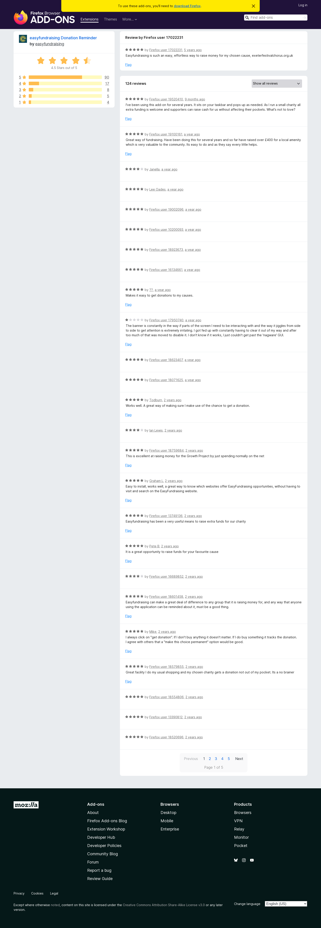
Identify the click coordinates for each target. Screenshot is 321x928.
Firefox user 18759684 (166, 450)
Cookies (37, 893)
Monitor (241, 837)
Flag (128, 64)
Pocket (240, 845)
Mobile (166, 820)
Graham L (156, 481)
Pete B (154, 546)
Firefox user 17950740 (166, 320)
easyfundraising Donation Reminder (63, 37)
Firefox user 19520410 (166, 99)
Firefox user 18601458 (166, 596)
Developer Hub (101, 837)
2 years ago (172, 400)
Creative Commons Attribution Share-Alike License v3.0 (164, 905)
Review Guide (100, 878)
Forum (93, 862)
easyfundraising (49, 44)
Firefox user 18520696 (166, 737)
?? (151, 290)
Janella (154, 169)
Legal (54, 893)
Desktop (168, 812)
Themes (110, 19)
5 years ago (193, 50)
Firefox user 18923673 (166, 249)
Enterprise (169, 829)
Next (239, 758)
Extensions (89, 19)
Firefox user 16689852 (166, 576)
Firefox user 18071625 (166, 380)
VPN (238, 820)
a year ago (192, 134)
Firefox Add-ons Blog (107, 820)
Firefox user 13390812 (166, 717)
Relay (239, 829)
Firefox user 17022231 (165, 50)
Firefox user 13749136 (166, 516)
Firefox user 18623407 (166, 360)
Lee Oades (157, 189)
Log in (302, 5)
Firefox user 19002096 (166, 209)
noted (55, 905)
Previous (191, 758)
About (93, 812)
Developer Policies (104, 845)
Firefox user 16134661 (165, 270)
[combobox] (275, 18)
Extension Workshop (106, 829)
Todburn (155, 400)
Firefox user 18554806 (166, 697)
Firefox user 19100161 (165, 134)
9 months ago (195, 99)
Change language (247, 904)
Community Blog (102, 853)
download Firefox (187, 6)
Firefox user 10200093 (166, 229)
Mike (152, 631)
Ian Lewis (156, 430)
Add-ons (95, 804)
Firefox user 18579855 (166, 666)
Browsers (242, 812)
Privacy (19, 893)
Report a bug (99, 870)
